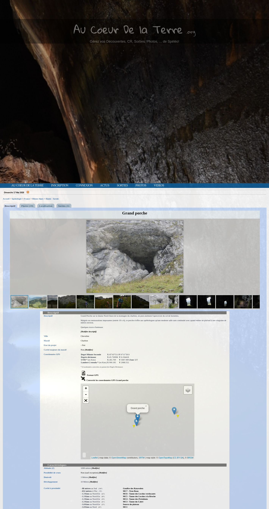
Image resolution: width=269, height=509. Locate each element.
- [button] (85, 395)
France (27, 199)
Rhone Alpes (38, 199)
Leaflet (94, 458)
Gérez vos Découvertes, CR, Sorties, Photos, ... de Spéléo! (134, 41)
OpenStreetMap (118, 458)
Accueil (6, 199)
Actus (104, 185)
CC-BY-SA (178, 458)
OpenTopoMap (165, 458)
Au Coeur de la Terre (27, 185)
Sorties (122, 185)
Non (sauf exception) (89, 472)
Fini (83, 345)
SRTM (142, 458)
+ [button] (86, 389)
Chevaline (85, 336)
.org (190, 31)
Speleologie (17, 199)
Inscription (59, 185)
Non (82, 350)
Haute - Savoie (52, 199)
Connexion (84, 185)
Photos (140, 185)
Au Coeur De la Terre (128, 29)
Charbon (84, 340)
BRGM (190, 458)
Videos (159, 185)
